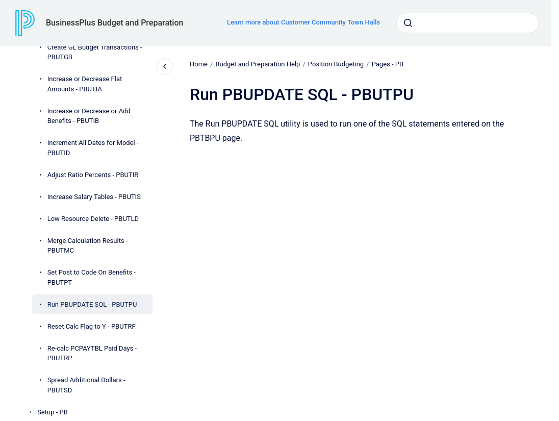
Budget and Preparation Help (257, 64)
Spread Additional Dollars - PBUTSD (86, 385)
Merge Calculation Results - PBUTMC (87, 246)
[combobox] (468, 23)
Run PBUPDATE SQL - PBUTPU (92, 304)
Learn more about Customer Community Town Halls (303, 22)
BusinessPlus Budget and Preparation (114, 23)
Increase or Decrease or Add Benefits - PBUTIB (89, 116)
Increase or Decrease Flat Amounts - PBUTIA (84, 84)
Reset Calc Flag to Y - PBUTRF (91, 326)
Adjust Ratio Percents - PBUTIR (93, 175)
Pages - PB (387, 64)
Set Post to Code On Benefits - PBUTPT (91, 277)
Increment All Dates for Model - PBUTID (93, 148)
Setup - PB (52, 412)
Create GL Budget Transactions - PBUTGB (94, 52)
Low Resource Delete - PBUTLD (93, 218)
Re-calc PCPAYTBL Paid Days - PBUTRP (92, 353)
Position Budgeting (336, 64)
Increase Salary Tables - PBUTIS (94, 197)
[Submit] (408, 23)
